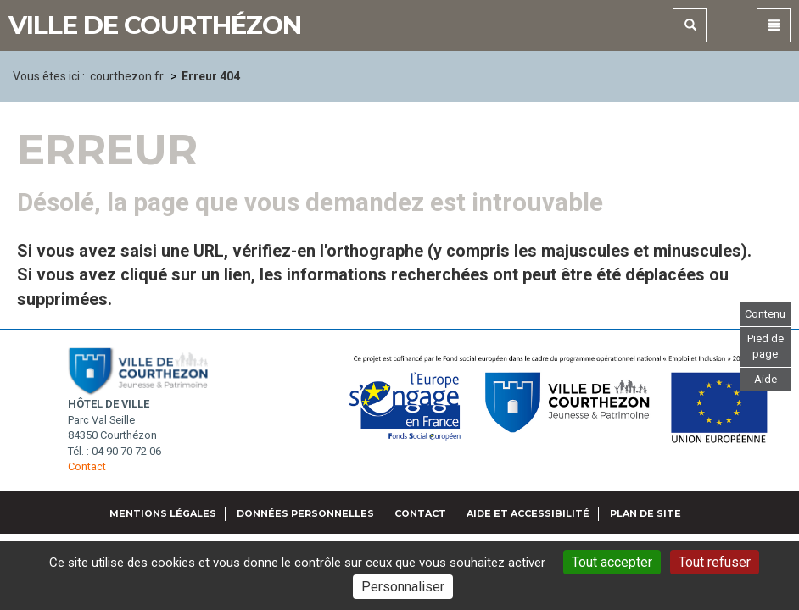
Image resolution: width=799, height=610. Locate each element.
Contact (87, 466)
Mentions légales (162, 513)
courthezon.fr (127, 76)
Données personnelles (305, 513)
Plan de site (645, 513)
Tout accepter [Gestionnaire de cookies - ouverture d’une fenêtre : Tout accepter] (612, 562)
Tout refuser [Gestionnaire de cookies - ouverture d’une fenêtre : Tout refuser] (715, 562)
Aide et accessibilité (528, 513)
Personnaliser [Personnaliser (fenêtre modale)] (402, 587)
